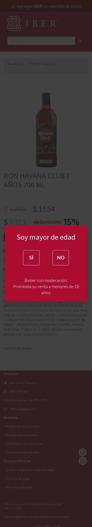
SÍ (31, 257)
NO (61, 257)
